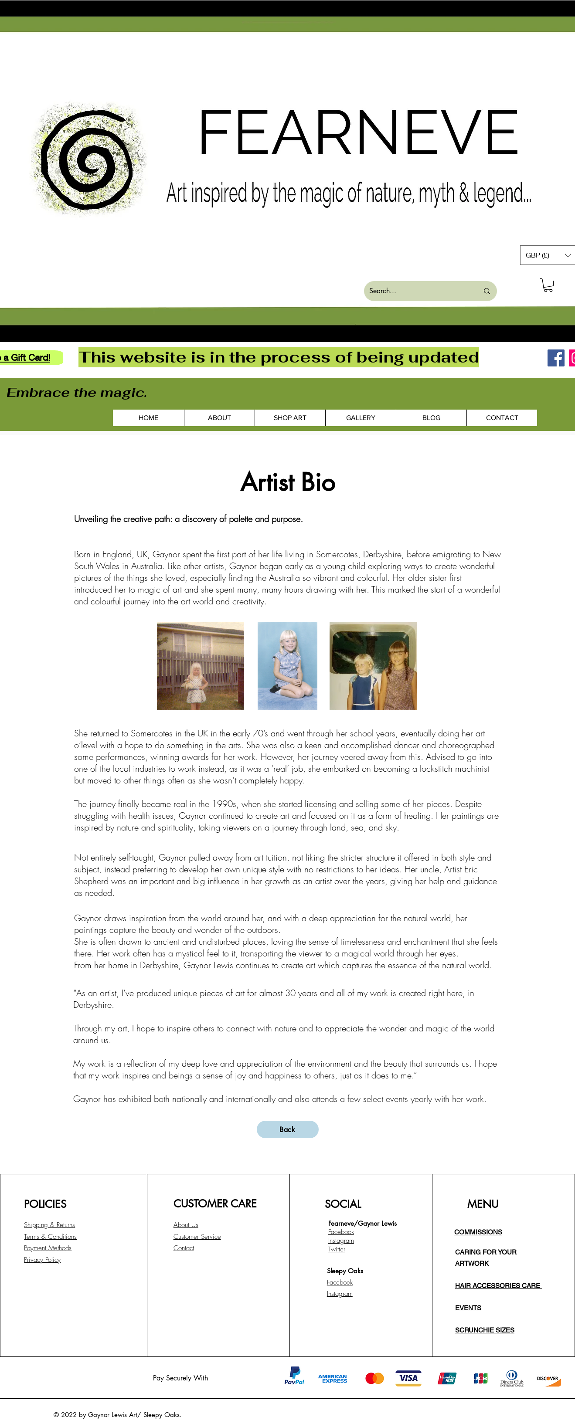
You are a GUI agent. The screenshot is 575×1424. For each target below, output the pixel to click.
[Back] (288, 1129)
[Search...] (417, 291)
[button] (548, 285)
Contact (184, 1248)
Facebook (340, 1282)
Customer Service (197, 1236)
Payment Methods (47, 1248)
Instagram (340, 1293)
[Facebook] (556, 357)
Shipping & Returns (49, 1225)
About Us (186, 1225)
